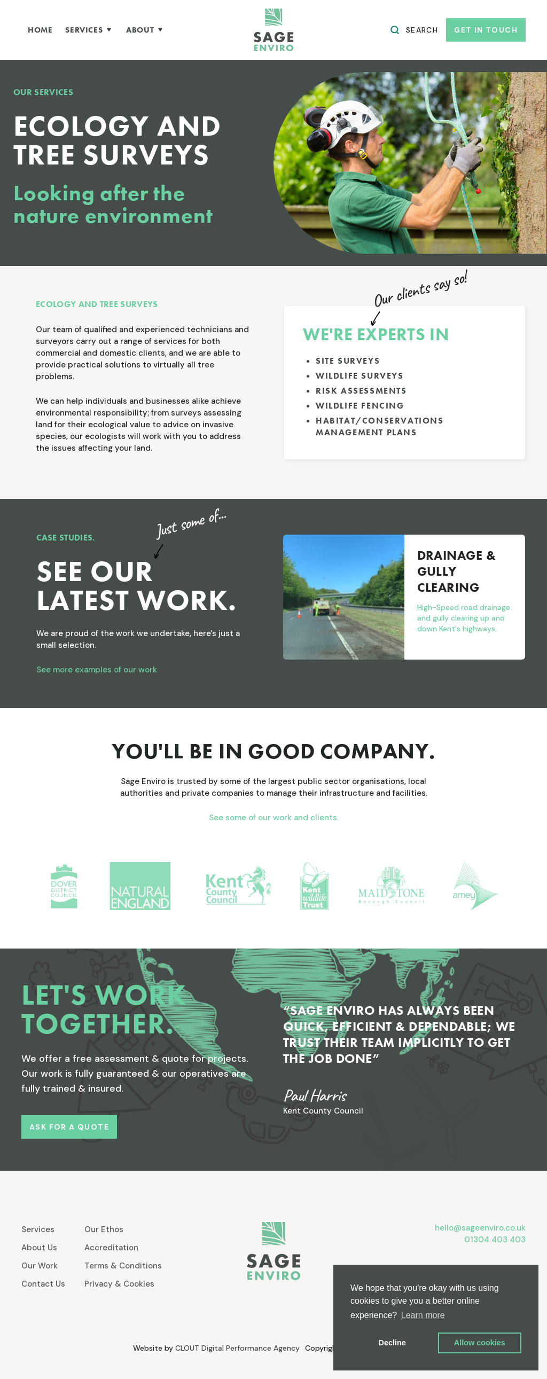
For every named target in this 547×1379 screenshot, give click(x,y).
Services (37, 1229)
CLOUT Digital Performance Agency (237, 1348)
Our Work (39, 1265)
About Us (39, 1247)
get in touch (486, 30)
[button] (89, 29)
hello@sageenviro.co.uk (480, 1228)
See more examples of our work (96, 669)
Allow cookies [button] (479, 1342)
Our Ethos (103, 1229)
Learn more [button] (423, 1315)
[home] (273, 30)
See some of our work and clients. (274, 817)
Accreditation (111, 1247)
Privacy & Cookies (119, 1284)
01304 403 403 (495, 1239)
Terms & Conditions (123, 1265)
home (40, 30)
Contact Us (43, 1284)
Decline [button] (392, 1342)
